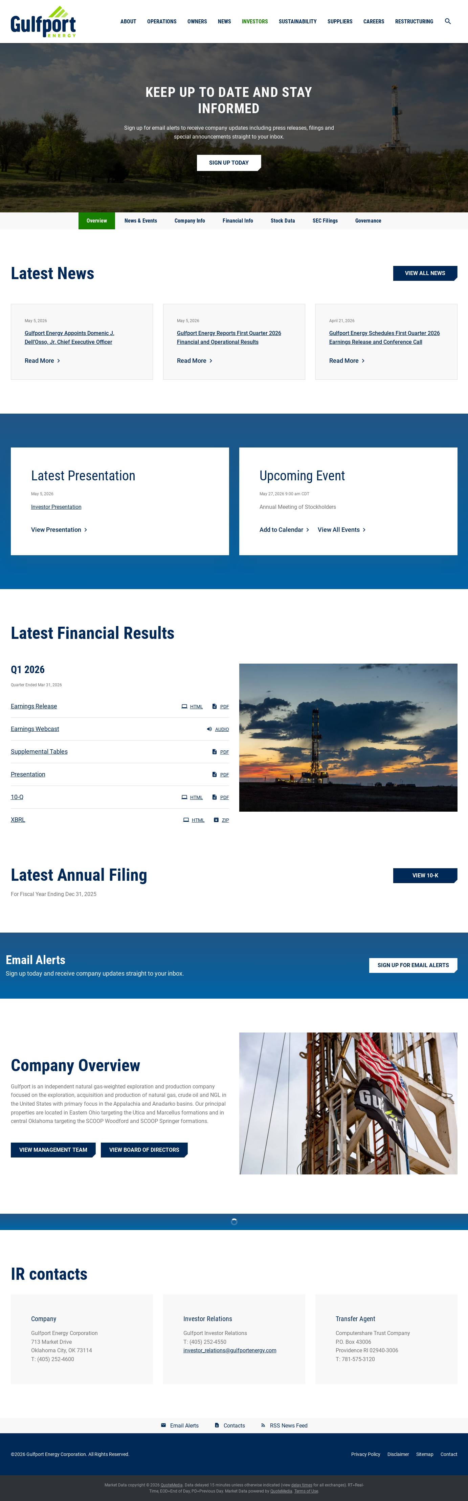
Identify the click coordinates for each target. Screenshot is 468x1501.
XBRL (18, 819)
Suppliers (340, 21)
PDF (220, 706)
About (128, 21)
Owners (197, 21)
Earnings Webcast (35, 728)
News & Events (141, 220)
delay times (301, 1485)
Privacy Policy (365, 1454)
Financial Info (238, 220)
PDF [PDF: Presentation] (220, 774)
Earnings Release (34, 706)
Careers (373, 21)
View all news (425, 273)
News (224, 21)
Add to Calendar (281, 529)
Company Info (190, 220)
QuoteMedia (172, 1485)
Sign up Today (229, 163)
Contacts (234, 1425)
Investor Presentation (56, 507)
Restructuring (414, 21)
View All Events (339, 529)
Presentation (28, 774)
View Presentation (56, 529)
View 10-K (425, 875)
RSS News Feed (289, 1425)
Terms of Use (306, 1491)
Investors (255, 21)
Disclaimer (398, 1454)
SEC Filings (325, 220)
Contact (449, 1454)
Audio (217, 729)
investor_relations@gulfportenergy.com (229, 1350)
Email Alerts (184, 1425)
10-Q (17, 796)
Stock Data (283, 220)
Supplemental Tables (39, 751)
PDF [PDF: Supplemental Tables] (220, 752)
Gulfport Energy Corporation (56, 1454)
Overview (97, 220)
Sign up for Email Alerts (413, 965)
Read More (39, 360)
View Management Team (53, 1150)
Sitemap (424, 1454)
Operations (162, 21)
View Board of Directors (144, 1150)
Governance (368, 220)
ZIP (221, 820)
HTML (192, 706)
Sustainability (298, 21)
